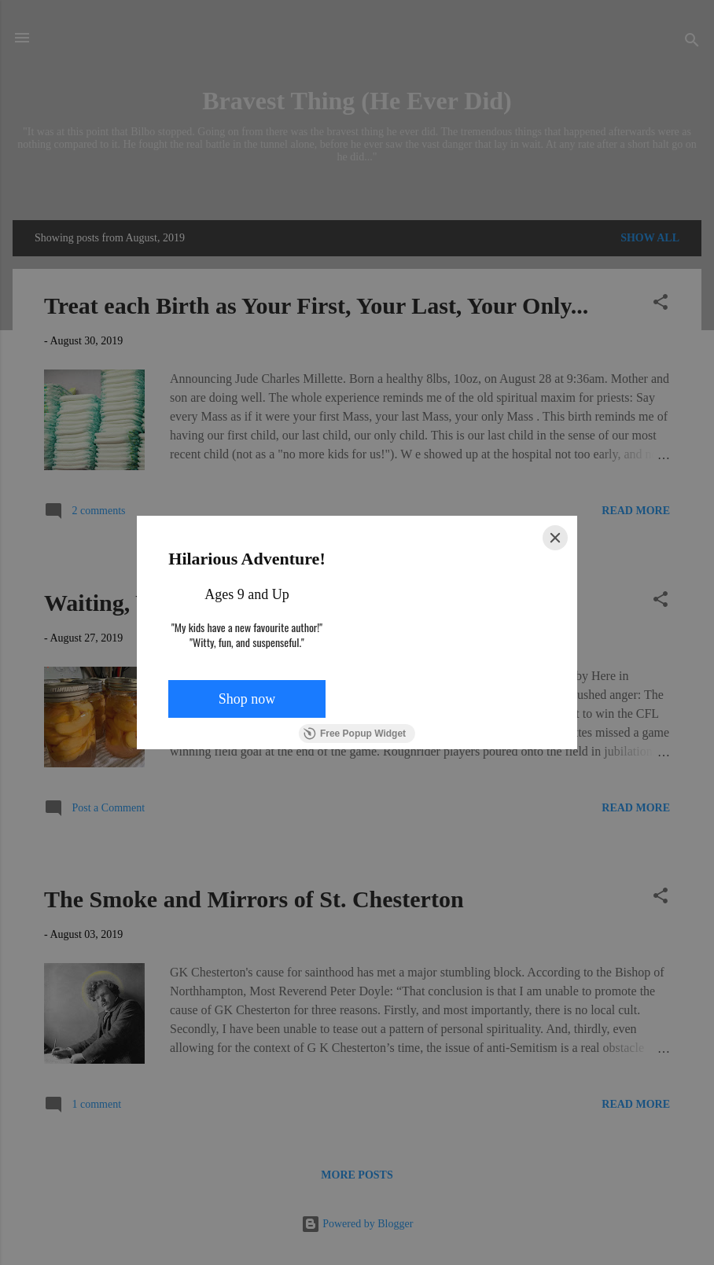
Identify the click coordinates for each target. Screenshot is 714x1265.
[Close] (555, 537)
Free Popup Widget (355, 733)
